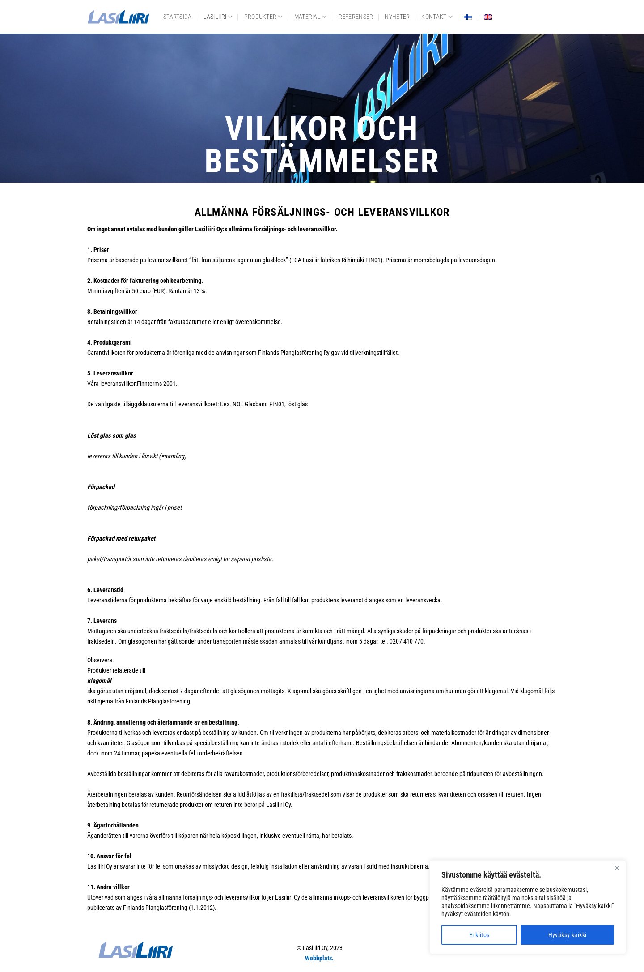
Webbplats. (319, 958)
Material (310, 17)
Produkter (263, 17)
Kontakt (437, 17)
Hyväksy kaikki (567, 934)
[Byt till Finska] (468, 17)
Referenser (356, 17)
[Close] (616, 867)
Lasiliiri (218, 17)
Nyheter (397, 17)
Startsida (177, 17)
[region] (527, 907)
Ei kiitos (479, 934)
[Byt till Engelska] (488, 17)
